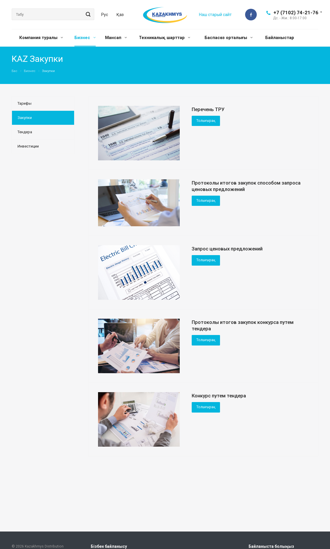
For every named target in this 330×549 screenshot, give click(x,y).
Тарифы (25, 103)
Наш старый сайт (215, 14)
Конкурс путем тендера (219, 396)
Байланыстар (279, 37)
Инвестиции (28, 146)
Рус (104, 14)
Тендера (25, 132)
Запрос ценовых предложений (227, 249)
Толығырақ (205, 121)
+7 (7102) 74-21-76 (295, 12)
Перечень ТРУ (208, 109)
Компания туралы (41, 37)
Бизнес (85, 37)
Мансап (116, 37)
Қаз (120, 14)
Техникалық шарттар (164, 37)
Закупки (25, 117)
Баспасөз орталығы (229, 37)
